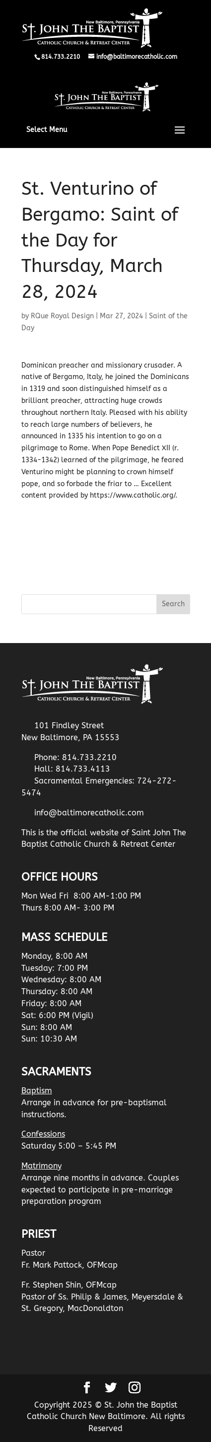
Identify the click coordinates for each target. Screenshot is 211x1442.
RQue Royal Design (62, 316)
